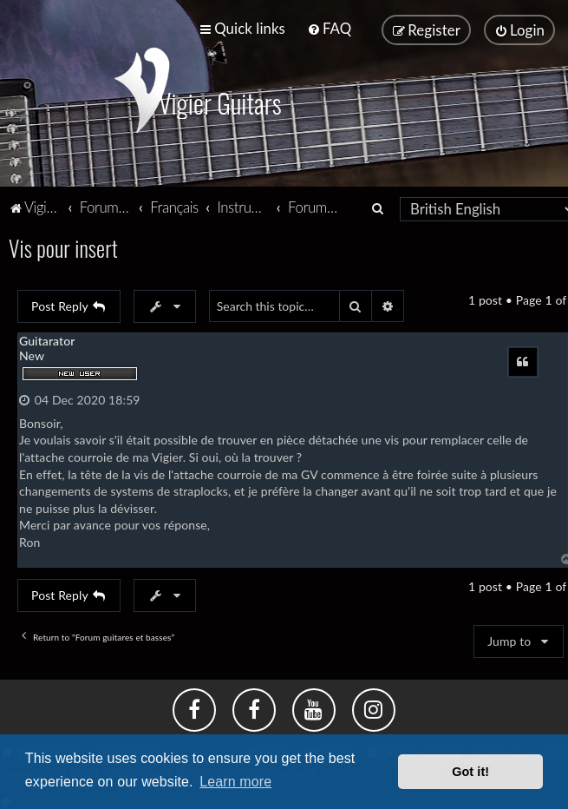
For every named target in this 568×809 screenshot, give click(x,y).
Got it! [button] (470, 772)
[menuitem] (329, 28)
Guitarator (47, 340)
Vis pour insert (63, 248)
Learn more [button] (235, 781)
